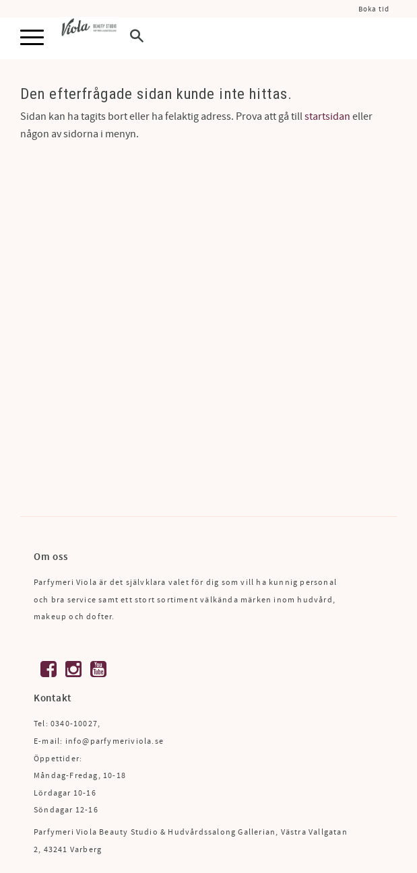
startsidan (327, 116)
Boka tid (373, 9)
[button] (32, 38)
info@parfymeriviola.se (114, 741)
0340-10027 (74, 724)
